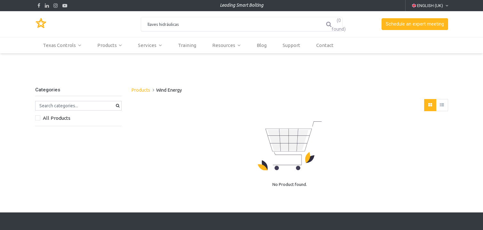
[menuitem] (187, 45)
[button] (415, 24)
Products (140, 90)
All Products (56, 118)
